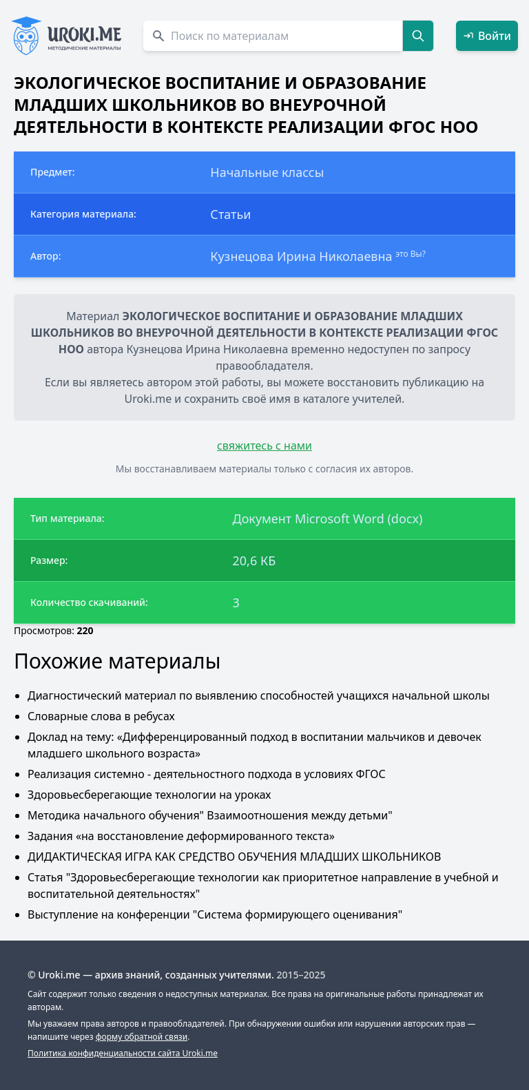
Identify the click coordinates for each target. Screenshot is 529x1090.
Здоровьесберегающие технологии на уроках (149, 794)
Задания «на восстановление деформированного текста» (181, 835)
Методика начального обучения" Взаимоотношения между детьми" (210, 815)
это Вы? (410, 254)
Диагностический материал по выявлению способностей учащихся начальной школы (259, 695)
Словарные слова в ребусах (101, 716)
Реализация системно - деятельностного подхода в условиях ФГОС (207, 774)
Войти (487, 35)
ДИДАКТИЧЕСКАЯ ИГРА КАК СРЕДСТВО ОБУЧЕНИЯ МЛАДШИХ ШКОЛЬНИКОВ (234, 856)
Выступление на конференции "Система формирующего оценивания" (215, 914)
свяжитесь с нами (264, 445)
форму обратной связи (141, 1036)
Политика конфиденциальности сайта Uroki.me (123, 1053)
